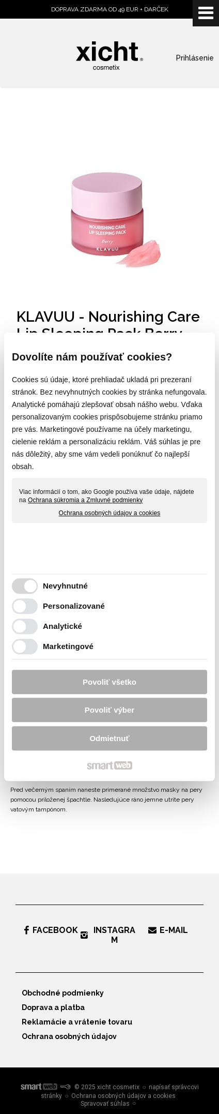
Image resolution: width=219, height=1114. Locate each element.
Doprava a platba (53, 1007)
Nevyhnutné (65, 586)
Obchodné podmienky (63, 993)
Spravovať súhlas (105, 1103)
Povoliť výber (109, 710)
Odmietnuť (109, 738)
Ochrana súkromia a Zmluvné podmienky (85, 500)
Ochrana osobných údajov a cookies (110, 513)
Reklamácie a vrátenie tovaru (77, 1022)
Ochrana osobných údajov (69, 1036)
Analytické (62, 626)
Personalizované (74, 606)
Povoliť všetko (109, 682)
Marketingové (68, 646)
